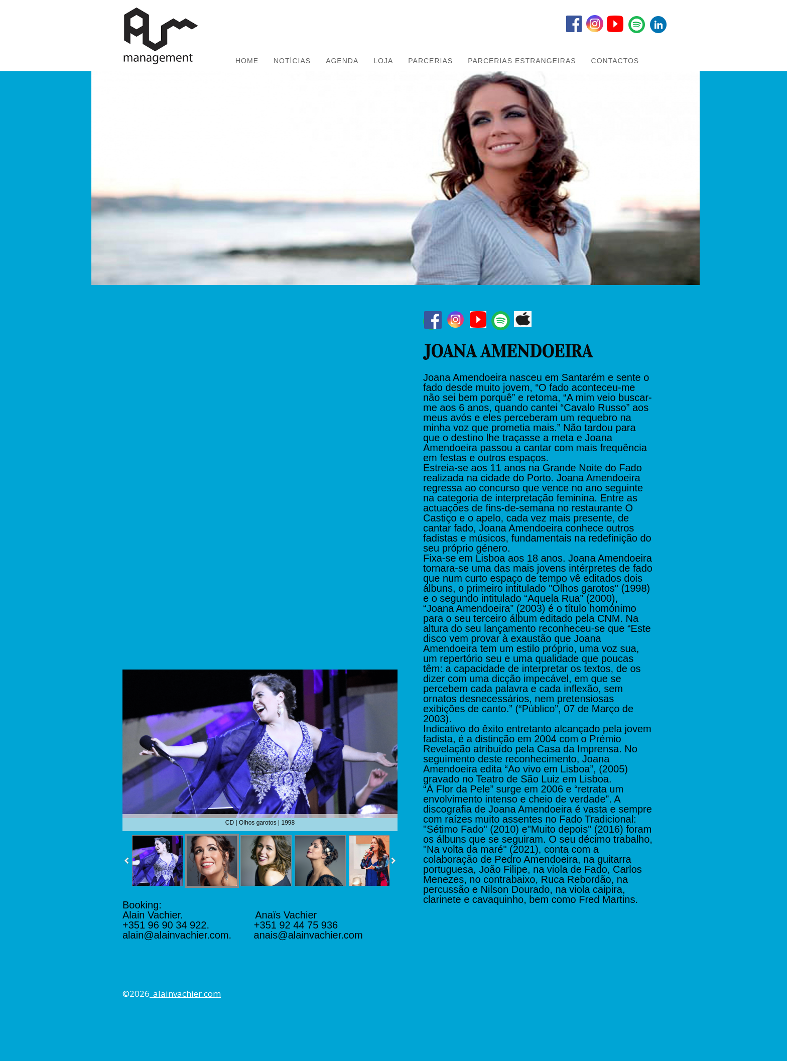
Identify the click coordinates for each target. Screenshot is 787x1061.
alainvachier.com (187, 993)
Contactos (615, 61)
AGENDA (342, 61)
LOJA (383, 61)
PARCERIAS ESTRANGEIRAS (522, 61)
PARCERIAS (430, 61)
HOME (246, 61)
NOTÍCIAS (292, 61)
